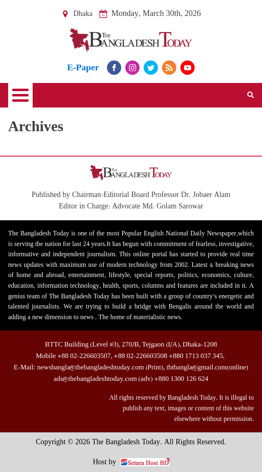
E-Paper (83, 68)
